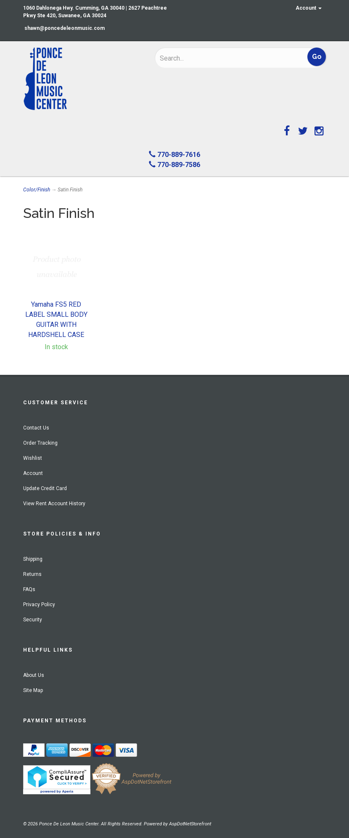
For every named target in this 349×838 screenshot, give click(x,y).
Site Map (33, 690)
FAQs (29, 589)
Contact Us (36, 428)
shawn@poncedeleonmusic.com (64, 28)
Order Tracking (40, 443)
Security (32, 620)
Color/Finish (36, 190)
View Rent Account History (54, 504)
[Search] (215, 58)
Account (309, 8)
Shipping (32, 559)
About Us (33, 675)
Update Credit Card (45, 488)
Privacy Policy (39, 604)
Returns (32, 574)
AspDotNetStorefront (190, 824)
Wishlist (32, 458)
